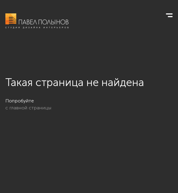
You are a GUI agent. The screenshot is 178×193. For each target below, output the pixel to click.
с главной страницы (28, 108)
